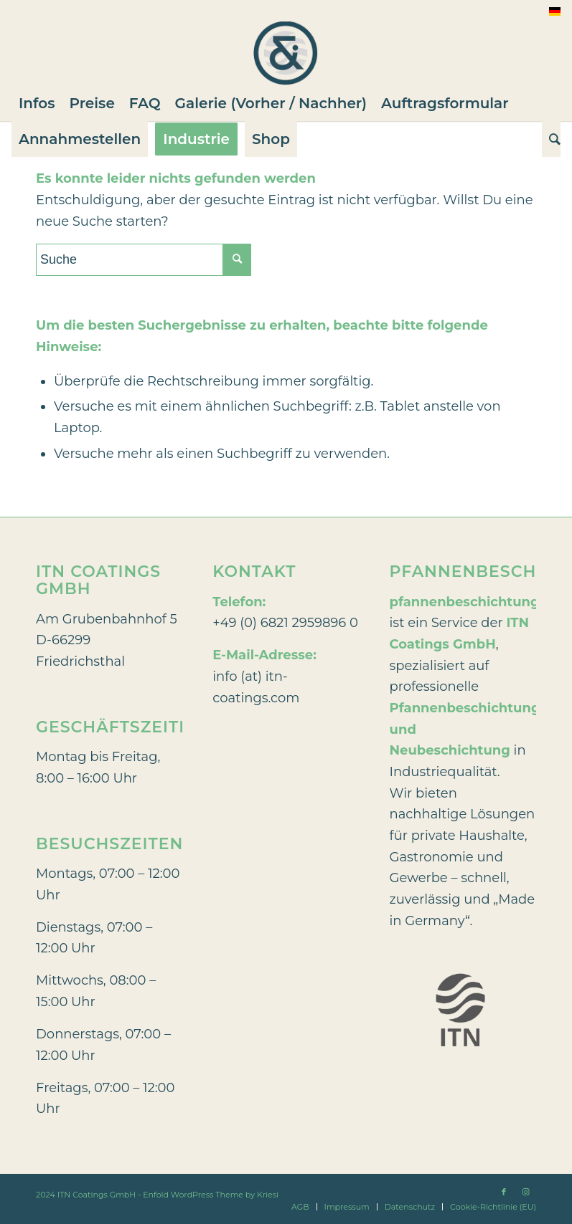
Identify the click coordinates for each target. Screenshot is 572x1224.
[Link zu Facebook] (504, 1192)
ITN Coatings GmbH (96, 1195)
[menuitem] (36, 103)
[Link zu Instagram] (525, 1192)
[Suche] (551, 139)
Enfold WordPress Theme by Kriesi (210, 1195)
